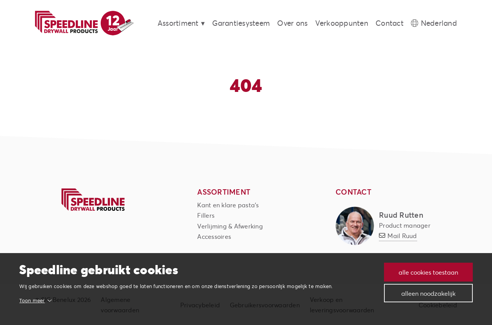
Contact (390, 23)
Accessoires (214, 236)
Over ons (292, 23)
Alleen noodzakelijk (428, 293)
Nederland (439, 23)
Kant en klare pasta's (228, 205)
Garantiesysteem (241, 23)
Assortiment (178, 23)
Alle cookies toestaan (427, 272)
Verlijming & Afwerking (230, 226)
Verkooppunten (341, 23)
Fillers (205, 215)
